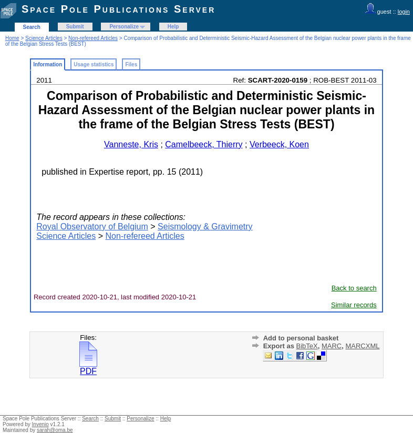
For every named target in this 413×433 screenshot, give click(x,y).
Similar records (354, 305)
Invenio (40, 424)
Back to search (354, 288)
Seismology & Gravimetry (205, 226)
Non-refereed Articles (93, 38)
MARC (332, 346)
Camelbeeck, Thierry (203, 144)
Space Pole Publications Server (118, 9)
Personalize (124, 26)
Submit (75, 26)
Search (31, 27)
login (404, 11)
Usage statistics (93, 64)
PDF (88, 367)
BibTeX (307, 346)
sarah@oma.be (55, 430)
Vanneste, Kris (131, 144)
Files (131, 64)
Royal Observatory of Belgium (92, 226)
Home (12, 38)
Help (173, 26)
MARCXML (362, 346)
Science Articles (44, 38)
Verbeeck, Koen (279, 144)
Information (47, 64)
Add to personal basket (301, 338)
